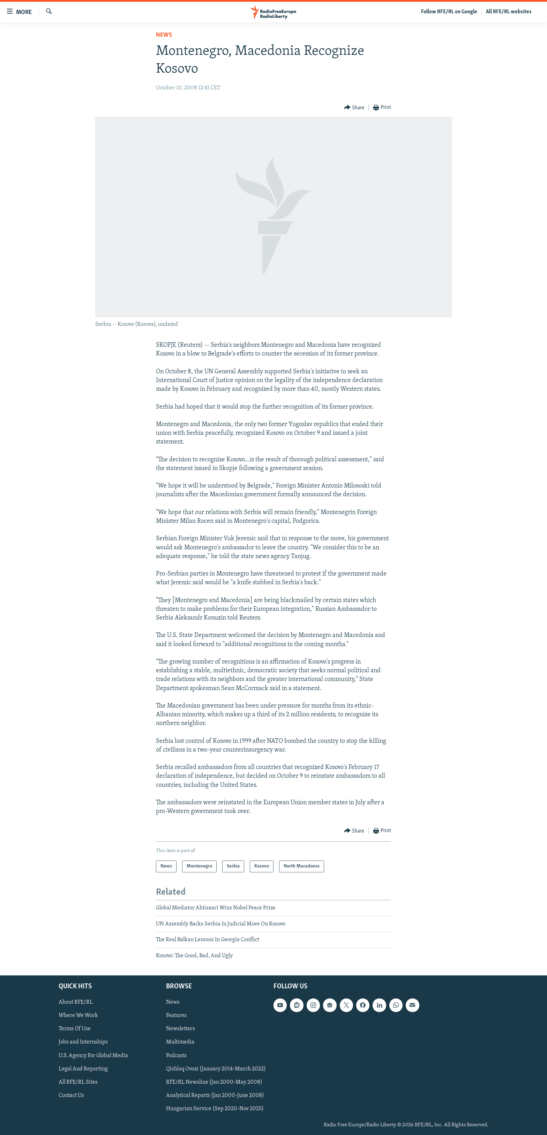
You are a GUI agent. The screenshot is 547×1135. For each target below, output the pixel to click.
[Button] (354, 107)
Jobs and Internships (83, 1042)
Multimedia (180, 1042)
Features (176, 1015)
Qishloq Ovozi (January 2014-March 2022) (216, 1069)
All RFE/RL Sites (78, 1082)
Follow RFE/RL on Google (449, 12)
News (164, 35)
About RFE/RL (76, 1002)
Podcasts (176, 1055)
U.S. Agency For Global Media (93, 1055)
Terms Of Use (75, 1029)
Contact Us (71, 1095)
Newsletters (180, 1029)
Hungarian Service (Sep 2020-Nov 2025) (215, 1109)
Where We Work (78, 1015)
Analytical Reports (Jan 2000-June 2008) (215, 1095)
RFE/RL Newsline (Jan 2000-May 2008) (214, 1082)
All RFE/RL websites (509, 12)
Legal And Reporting (83, 1069)
